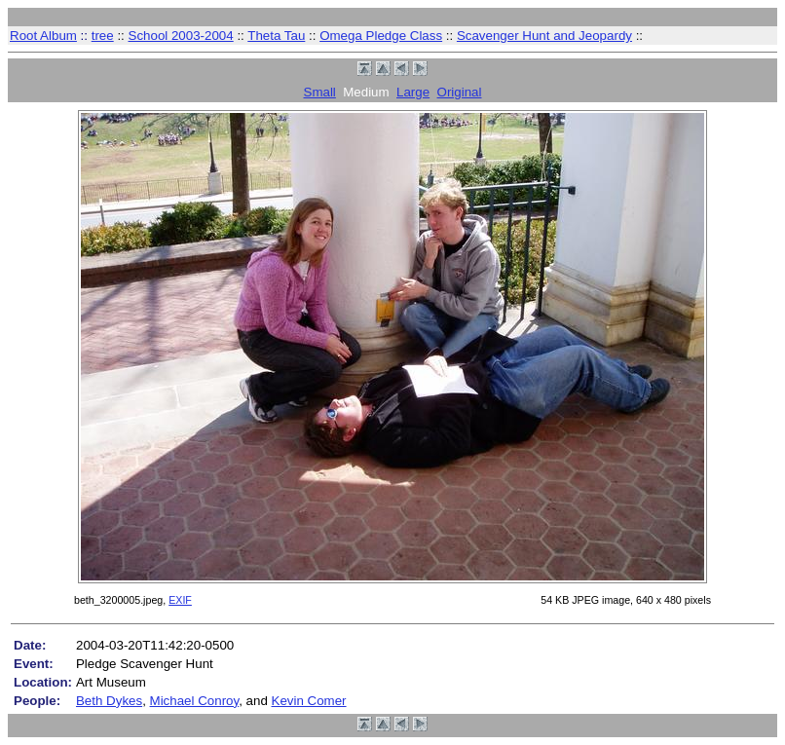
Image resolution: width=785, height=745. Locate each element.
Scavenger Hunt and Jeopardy (544, 35)
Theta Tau (276, 35)
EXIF (180, 600)
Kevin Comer (309, 700)
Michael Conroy (195, 700)
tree (103, 35)
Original (459, 92)
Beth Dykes (109, 700)
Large (413, 92)
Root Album (43, 35)
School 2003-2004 (181, 35)
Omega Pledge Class (380, 35)
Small (320, 92)
